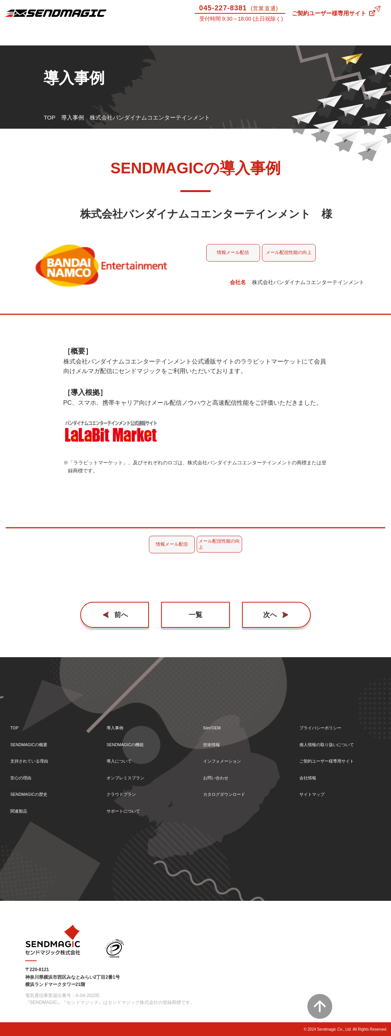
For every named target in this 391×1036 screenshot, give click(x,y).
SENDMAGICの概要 (36, 737)
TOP (49, 117)
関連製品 (21, 810)
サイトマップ (316, 792)
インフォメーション (229, 755)
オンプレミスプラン (132, 773)
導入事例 (73, 39)
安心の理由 (24, 773)
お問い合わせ (366, 39)
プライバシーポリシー (328, 718)
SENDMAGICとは (24, 38)
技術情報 (317, 39)
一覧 (195, 615)
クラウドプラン (127, 792)
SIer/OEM (268, 39)
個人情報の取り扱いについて (336, 737)
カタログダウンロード (231, 792)
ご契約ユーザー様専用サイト (329, 13)
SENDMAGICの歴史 (36, 792)
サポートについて (220, 38)
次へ (266, 615)
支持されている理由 (36, 755)
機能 (122, 39)
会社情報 (310, 773)
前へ (124, 615)
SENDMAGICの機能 (132, 737)
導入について (171, 39)
